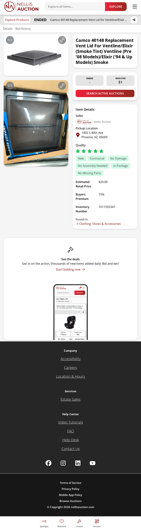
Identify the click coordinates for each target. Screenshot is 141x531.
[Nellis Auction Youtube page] (92, 463)
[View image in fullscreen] (62, 40)
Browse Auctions (70, 501)
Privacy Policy (70, 489)
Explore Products (17, 20)
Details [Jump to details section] (7, 29)
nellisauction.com (82, 507)
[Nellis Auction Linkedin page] (78, 463)
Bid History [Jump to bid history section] (23, 29)
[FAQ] (70, 431)
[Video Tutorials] (70, 422)
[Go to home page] (21, 6)
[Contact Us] (71, 448)
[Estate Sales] (70, 399)
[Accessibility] (71, 358)
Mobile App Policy (70, 495)
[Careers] (70, 367)
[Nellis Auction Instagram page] (63, 463)
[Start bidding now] (70, 269)
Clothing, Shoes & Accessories (98, 224)
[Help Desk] (70, 440)
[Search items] (76, 6)
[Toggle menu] (134, 6)
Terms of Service (70, 483)
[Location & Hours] (70, 376)
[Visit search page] (97, 523)
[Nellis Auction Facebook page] (48, 463)
